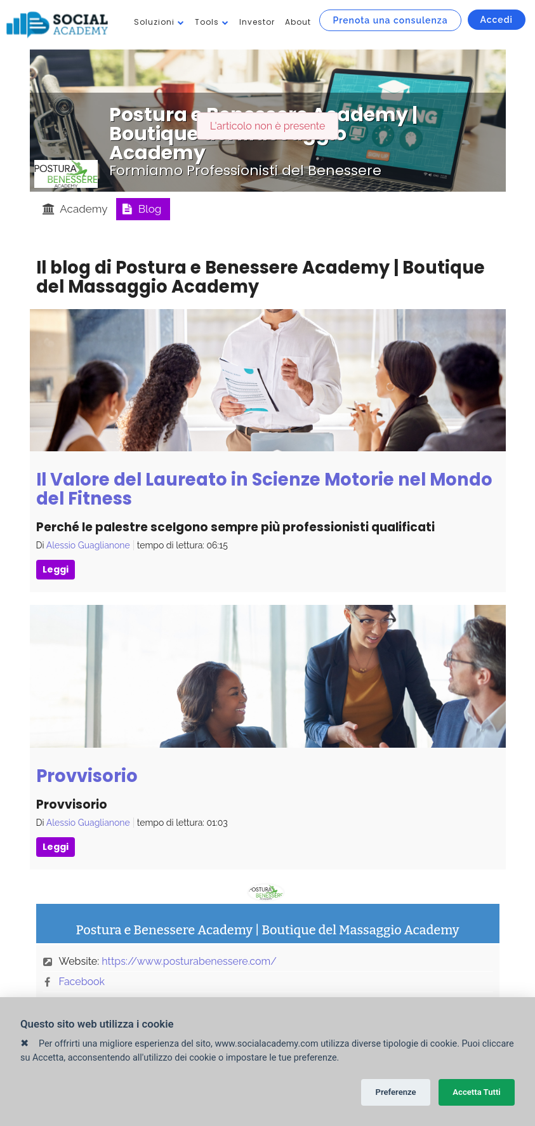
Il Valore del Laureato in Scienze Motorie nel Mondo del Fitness (264, 489)
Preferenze (395, 1092)
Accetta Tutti (476, 1092)
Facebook (82, 982)
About (298, 22)
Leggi (56, 569)
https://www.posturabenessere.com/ (189, 961)
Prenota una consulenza (390, 20)
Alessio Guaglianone (88, 545)
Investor (257, 22)
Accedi (496, 20)
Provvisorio (87, 776)
